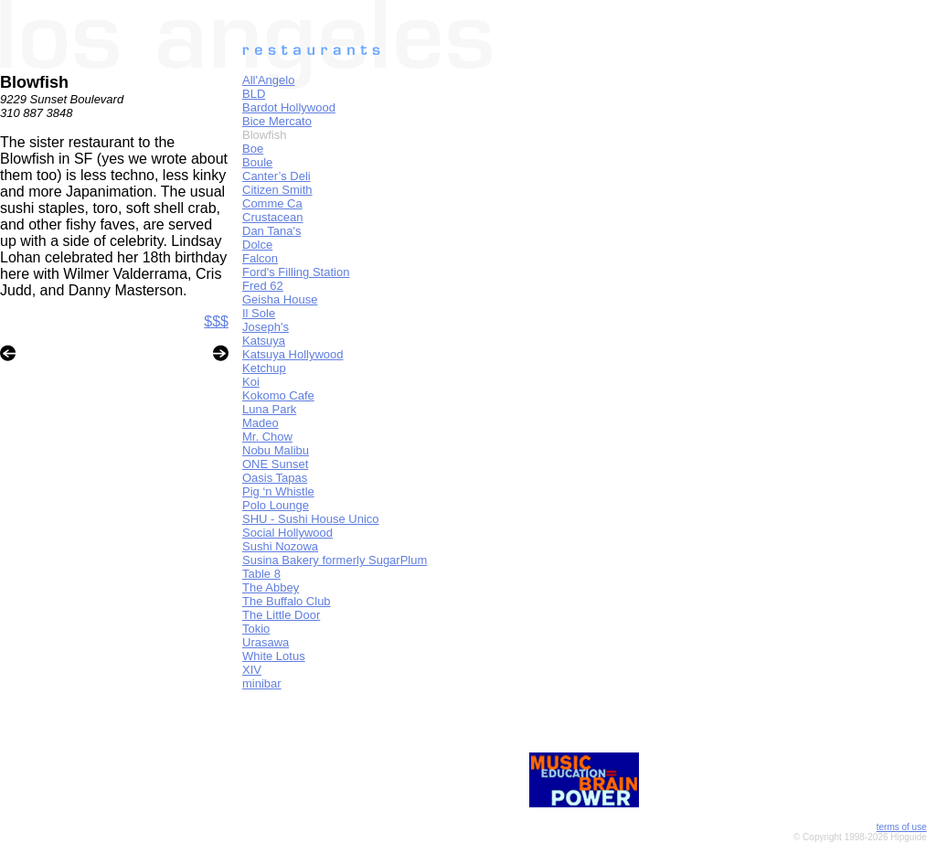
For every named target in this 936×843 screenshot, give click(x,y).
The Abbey (270, 587)
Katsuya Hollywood (293, 354)
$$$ (216, 321)
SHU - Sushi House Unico (310, 519)
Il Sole (258, 313)
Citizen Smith (277, 190)
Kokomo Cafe (278, 395)
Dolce (257, 244)
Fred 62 (262, 286)
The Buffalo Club (286, 601)
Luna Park (269, 409)
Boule (257, 162)
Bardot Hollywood (288, 107)
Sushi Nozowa (280, 546)
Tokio (256, 628)
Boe (252, 148)
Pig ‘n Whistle (278, 491)
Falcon (260, 258)
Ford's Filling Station (295, 272)
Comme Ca (272, 203)
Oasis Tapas (274, 478)
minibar (262, 683)
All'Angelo (268, 80)
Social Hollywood (287, 532)
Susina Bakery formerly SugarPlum (334, 560)
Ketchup (264, 368)
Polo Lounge (275, 505)
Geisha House (279, 299)
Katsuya (263, 340)
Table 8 (261, 574)
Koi (251, 382)
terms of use (902, 827)
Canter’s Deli (276, 176)
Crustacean (272, 217)
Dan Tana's (271, 231)
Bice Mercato (277, 121)
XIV (251, 670)
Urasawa (265, 642)
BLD (253, 94)
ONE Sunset (275, 464)
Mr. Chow (267, 436)
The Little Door (281, 615)
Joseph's (265, 327)
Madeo (260, 423)
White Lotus (273, 656)
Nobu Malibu (275, 450)
